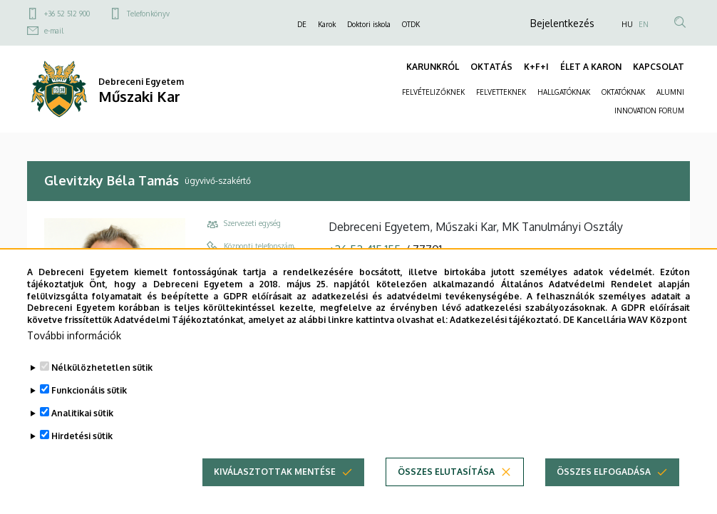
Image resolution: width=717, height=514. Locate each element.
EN (644, 24)
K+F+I (536, 66)
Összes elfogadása (604, 489)
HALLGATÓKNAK (563, 92)
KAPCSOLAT (658, 66)
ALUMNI (670, 92)
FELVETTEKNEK (501, 92)
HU (627, 24)
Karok (327, 24)
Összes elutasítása (446, 489)
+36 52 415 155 (365, 249)
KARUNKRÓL (432, 66)
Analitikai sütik (82, 431)
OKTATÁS (491, 66)
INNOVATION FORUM (649, 110)
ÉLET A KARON (590, 66)
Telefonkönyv (148, 13)
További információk (74, 353)
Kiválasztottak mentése (275, 489)
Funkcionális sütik (89, 408)
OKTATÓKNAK (623, 92)
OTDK (411, 24)
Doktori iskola (369, 24)
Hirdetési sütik (82, 453)
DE (301, 24)
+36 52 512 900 (67, 13)
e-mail (53, 30)
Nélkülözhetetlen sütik (102, 385)
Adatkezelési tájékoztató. (505, 338)
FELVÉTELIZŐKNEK (433, 92)
